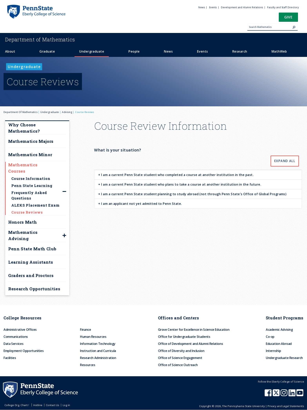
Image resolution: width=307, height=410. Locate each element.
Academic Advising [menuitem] (279, 329)
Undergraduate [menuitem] (91, 51)
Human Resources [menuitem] (93, 336)
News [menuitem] (201, 7)
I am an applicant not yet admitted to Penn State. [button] (141, 203)
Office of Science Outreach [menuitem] (178, 365)
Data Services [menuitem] (13, 344)
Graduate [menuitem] (47, 51)
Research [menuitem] (239, 51)
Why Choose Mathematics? (24, 128)
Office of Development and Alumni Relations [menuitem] (190, 344)
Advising (67, 112)
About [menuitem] (10, 51)
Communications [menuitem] (16, 336)
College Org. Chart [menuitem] (17, 405)
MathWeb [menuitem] (279, 51)
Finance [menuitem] (85, 329)
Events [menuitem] (213, 7)
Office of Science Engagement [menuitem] (180, 358)
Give (288, 17)
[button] (288, 18)
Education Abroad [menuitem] (279, 344)
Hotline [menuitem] (37, 405)
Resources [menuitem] (87, 365)
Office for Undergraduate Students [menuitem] (184, 336)
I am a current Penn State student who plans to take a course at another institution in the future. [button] (180, 184)
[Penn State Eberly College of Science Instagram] (284, 394)
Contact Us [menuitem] (52, 405)
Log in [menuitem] (66, 405)
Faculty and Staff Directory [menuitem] (283, 7)
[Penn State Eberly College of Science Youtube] (300, 394)
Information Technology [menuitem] (97, 344)
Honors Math (22, 222)
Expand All (284, 161)
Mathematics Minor (30, 154)
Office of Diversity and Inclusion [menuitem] (181, 351)
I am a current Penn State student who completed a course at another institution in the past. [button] (177, 175)
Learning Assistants (30, 262)
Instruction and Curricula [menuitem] (98, 351)
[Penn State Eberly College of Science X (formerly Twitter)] (277, 394)
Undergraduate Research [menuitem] (284, 358)
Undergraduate (49, 112)
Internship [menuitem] (273, 351)
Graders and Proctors (31, 275)
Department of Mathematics (20, 112)
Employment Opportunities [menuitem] (24, 351)
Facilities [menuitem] (10, 358)
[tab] (198, 174)
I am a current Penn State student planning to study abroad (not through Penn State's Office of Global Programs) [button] (193, 194)
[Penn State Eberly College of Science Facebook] (268, 394)
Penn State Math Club (32, 248)
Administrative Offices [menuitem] (20, 329)
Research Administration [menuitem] (98, 358)
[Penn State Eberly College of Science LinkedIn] (292, 394)
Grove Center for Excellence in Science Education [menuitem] (194, 329)
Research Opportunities (34, 289)
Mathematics (40, 39)
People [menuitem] (134, 51)
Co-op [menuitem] (270, 336)
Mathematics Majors (31, 141)
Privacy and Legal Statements (286, 406)
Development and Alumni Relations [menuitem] (242, 7)
